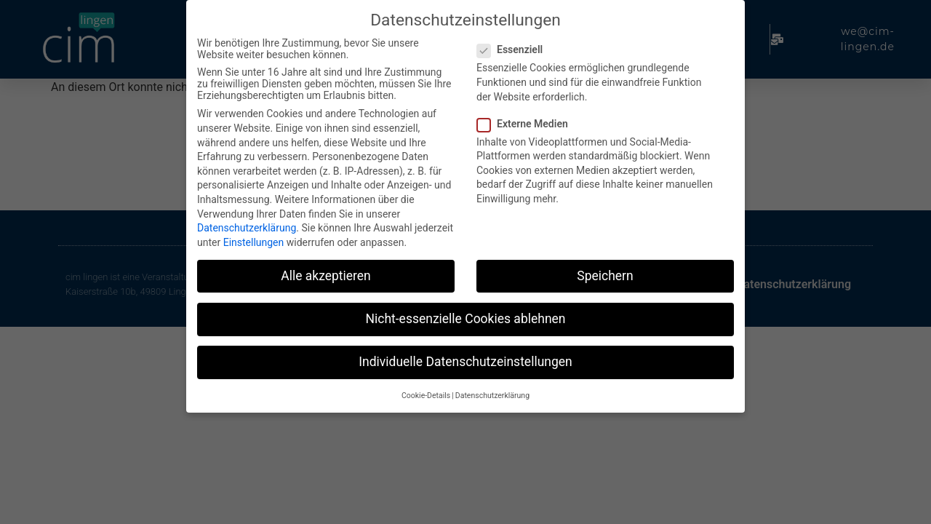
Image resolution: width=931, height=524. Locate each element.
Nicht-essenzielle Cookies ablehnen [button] (466, 315)
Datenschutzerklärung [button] (492, 392)
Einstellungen (253, 239)
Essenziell (514, 46)
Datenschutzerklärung (246, 225)
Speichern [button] (605, 272)
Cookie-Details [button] (425, 392)
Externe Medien (527, 120)
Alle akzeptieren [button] (326, 272)
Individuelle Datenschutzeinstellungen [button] (465, 359)
